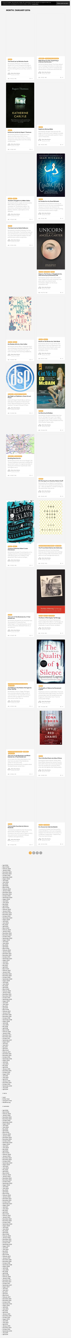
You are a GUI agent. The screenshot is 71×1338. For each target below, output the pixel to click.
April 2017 (5, 1048)
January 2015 (6, 1081)
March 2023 (6, 928)
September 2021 (7, 958)
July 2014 (5, 1087)
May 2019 (5, 1006)
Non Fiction (46, 271)
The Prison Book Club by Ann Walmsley (50, 548)
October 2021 (6, 957)
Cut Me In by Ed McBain (45, 413)
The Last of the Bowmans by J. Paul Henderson (19, 617)
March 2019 (6, 1009)
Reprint (15, 198)
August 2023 (6, 919)
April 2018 (5, 1028)
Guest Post (11, 753)
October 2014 (6, 1084)
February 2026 (7, 868)
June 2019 (5, 1004)
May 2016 (5, 1065)
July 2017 (5, 1043)
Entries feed (6, 1099)
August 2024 (6, 899)
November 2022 (7, 935)
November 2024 (7, 894)
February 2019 (7, 1011)
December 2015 (7, 1070)
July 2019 (5, 1003)
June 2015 (5, 1077)
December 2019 (7, 994)
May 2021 (5, 965)
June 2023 (6, 923)
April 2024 (5, 906)
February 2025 (7, 889)
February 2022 (7, 950)
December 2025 (7, 872)
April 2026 (5, 865)
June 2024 (6, 902)
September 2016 (7, 1059)
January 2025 (6, 891)
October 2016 (6, 1057)
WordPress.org (6, 1102)
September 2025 (7, 877)
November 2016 (7, 1055)
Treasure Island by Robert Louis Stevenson (18, 549)
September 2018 (7, 1020)
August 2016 (6, 1060)
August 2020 (6, 981)
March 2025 (6, 887)
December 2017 (7, 1035)
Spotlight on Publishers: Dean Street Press (19, 397)
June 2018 (5, 1025)
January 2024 (6, 911)
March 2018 (6, 1030)
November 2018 (7, 1016)
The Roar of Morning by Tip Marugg (49, 618)
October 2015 (6, 1072)
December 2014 (7, 1082)
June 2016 (5, 1064)
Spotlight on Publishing (20, 394)
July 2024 (5, 901)
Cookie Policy (35, 4)
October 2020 (6, 977)
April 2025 (5, 885)
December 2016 (7, 1054)
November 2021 (7, 955)
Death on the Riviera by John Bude (49, 341)
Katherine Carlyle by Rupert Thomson (19, 132)
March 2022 (6, 948)
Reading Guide (18, 456)
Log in (4, 1097)
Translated (51, 615)
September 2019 (7, 999)
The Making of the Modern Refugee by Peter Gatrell (20, 688)
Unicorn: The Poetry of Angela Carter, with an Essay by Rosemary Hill (50, 274)
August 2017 (6, 1042)
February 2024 (7, 909)
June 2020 (6, 984)
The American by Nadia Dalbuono (18, 228)
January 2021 (6, 972)
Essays (41, 271)
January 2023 (6, 931)
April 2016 (5, 1067)
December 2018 (7, 1014)
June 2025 (6, 882)
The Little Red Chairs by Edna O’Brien (50, 758)
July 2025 (5, 880)
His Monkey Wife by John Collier (17, 344)
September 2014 (7, 1086)
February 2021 (7, 970)
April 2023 (5, 926)
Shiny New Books (15, 73)
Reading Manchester (14, 458)
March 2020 (6, 989)
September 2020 (7, 979)
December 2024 (7, 892)
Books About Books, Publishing (46, 545)
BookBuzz (41, 58)
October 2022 (6, 936)
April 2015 (5, 1079)
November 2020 (7, 975)
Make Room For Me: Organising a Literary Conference (48, 61)
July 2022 (5, 941)
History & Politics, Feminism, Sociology (17, 683)
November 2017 (7, 1037)
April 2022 (5, 947)
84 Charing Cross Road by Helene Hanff (50, 481)
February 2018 (7, 1031)
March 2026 (6, 867)
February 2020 (7, 991)
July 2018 (5, 1023)
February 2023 (7, 930)
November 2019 (7, 996)
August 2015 (6, 1074)
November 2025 (7, 874)
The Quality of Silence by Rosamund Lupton (49, 688)
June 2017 (5, 1045)
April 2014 (5, 1089)
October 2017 (6, 1038)
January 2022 (6, 952)
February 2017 (6, 1052)
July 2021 (5, 962)
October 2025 (6, 875)
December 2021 (7, 953)
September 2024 (7, 897)
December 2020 (7, 974)
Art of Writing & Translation (15, 751)
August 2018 (6, 1021)
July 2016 (5, 1062)
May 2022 (5, 945)
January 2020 (6, 992)
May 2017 (5, 1047)
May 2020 (5, 986)
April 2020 (5, 987)
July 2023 (5, 921)
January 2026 (6, 870)
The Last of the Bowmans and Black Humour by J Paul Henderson (19, 756)
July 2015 (5, 1076)
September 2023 (7, 918)
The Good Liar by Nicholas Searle (18, 61)
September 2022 (7, 938)
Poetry (52, 271)
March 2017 (6, 1050)
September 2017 (7, 1040)
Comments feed (7, 1100)
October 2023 (6, 916)
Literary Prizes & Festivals (51, 58)
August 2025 (6, 879)
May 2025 (5, 884)
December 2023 (7, 913)
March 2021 (6, 969)
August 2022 (6, 940)
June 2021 (5, 964)
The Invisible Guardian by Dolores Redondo (18, 826)
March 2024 (6, 908)
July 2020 (5, 982)
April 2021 (5, 967)
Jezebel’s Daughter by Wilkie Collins (19, 200)
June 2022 (6, 943)
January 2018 (6, 1033)
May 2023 (5, 924)
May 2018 (5, 1026)
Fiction (10, 59)
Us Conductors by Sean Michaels (48, 201)
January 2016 (6, 1069)
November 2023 (7, 914)
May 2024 (5, 904)
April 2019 (5, 1008)
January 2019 (6, 1013)
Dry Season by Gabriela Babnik (47, 827)
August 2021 (6, 960)
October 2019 (6, 997)
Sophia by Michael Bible (45, 129)
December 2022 (7, 933)
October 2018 (6, 1018)
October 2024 (6, 896)
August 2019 (6, 1001)
